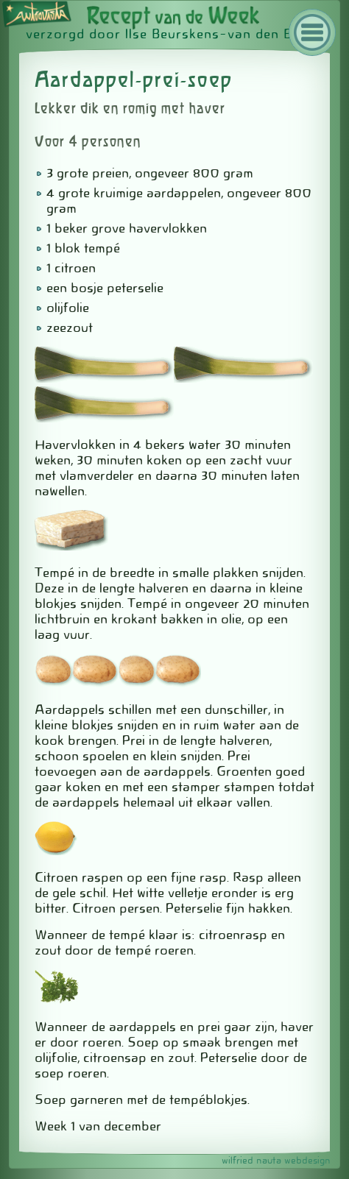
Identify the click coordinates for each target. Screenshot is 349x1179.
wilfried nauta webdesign (276, 1160)
